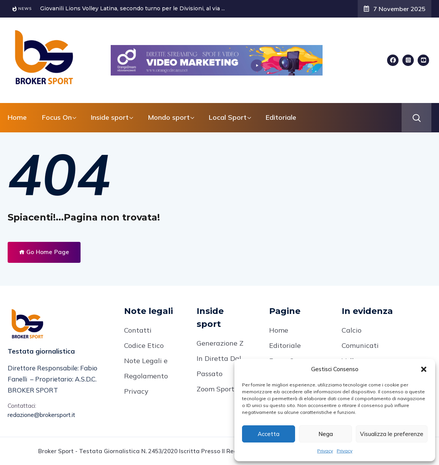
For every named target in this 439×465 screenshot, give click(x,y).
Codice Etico (144, 345)
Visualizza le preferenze (391, 434)
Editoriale (281, 117)
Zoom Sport (215, 389)
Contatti (138, 330)
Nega (325, 434)
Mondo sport (169, 117)
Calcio (352, 330)
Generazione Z (220, 343)
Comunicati (360, 345)
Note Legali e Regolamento (146, 368)
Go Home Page (44, 252)
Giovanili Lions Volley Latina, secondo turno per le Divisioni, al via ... (132, 8)
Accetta (268, 434)
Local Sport (228, 117)
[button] (424, 369)
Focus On (57, 117)
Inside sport (110, 117)
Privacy (325, 451)
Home (17, 117)
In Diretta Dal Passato (219, 366)
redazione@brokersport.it (41, 414)
